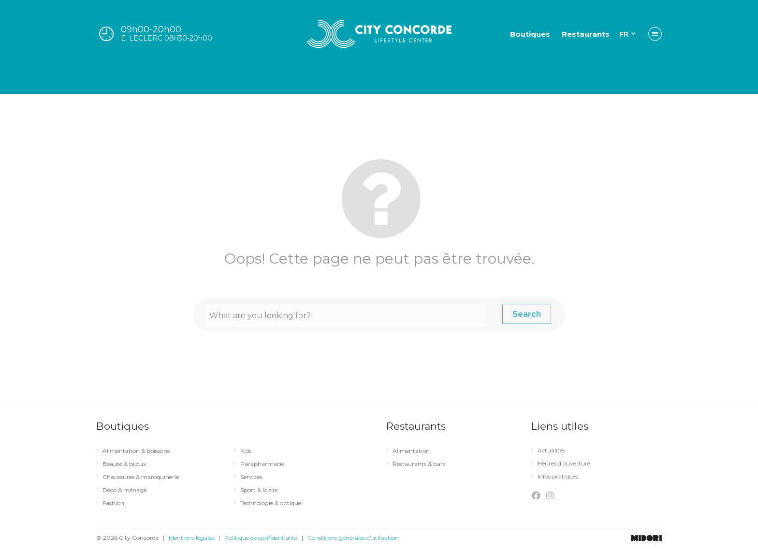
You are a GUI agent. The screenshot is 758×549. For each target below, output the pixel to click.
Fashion (116, 503)
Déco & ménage (127, 490)
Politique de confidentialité (260, 537)
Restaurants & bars (421, 464)
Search (526, 314)
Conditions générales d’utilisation (353, 537)
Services (254, 477)
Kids (248, 451)
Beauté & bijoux (127, 464)
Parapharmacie (265, 464)
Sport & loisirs (261, 490)
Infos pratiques (560, 476)
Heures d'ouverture (566, 463)
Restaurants (586, 34)
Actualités (554, 450)
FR (624, 34)
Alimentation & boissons (139, 451)
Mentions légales (191, 537)
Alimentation (414, 451)
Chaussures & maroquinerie (143, 477)
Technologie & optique (273, 503)
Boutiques (530, 34)
